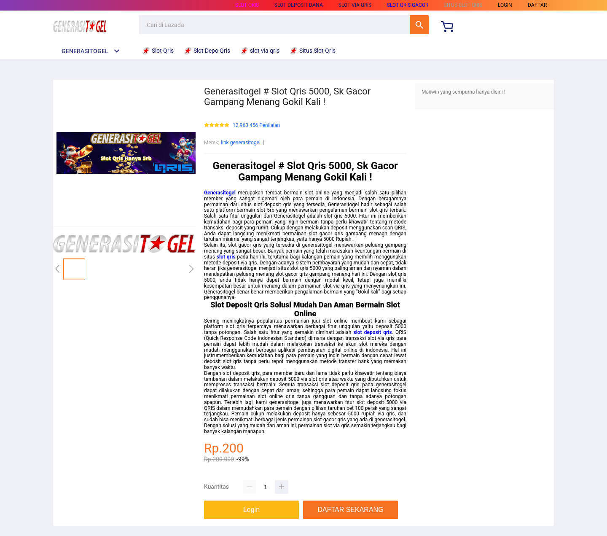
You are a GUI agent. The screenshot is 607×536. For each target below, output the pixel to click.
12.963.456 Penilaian (256, 125)
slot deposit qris (373, 332)
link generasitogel (241, 142)
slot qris (226, 257)
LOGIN (505, 5)
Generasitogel (220, 193)
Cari (419, 24)
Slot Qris (247, 5)
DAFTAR (537, 5)
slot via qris (354, 5)
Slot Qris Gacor (407, 5)
